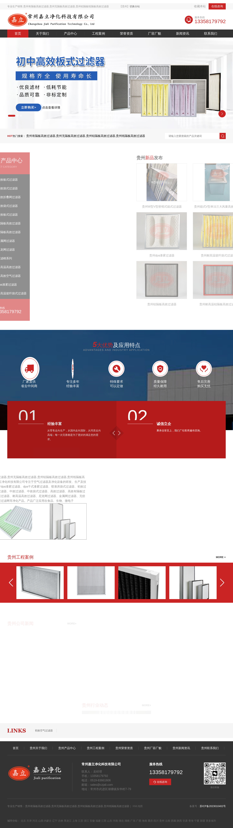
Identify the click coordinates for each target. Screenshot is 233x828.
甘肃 (185, 820)
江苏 (80, 820)
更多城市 (211, 820)
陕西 (179, 820)
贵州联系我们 (210, 748)
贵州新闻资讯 (181, 748)
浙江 (86, 820)
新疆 (202, 820)
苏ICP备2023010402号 (213, 806)
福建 (98, 820)
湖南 (127, 820)
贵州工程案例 (95, 748)
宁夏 (196, 820)
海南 (144, 820)
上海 (74, 820)
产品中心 (70, 33)
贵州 (161, 820)
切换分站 (135, 6)
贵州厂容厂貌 (152, 748)
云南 (167, 820)
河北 (34, 820)
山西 (40, 820)
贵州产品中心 (67, 748)
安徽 (92, 820)
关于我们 (42, 33)
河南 (115, 820)
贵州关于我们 (38, 748)
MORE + (221, 557)
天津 (29, 820)
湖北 (121, 820)
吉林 (60, 820)
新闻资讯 (182, 33)
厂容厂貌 (154, 33)
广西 (138, 820)
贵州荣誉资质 (124, 748)
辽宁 (54, 820)
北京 (23, 820)
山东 (109, 820)
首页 (18, 33)
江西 (103, 820)
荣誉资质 (126, 33)
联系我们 (210, 33)
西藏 (173, 820)
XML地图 (138, 806)
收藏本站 (200, 6)
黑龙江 (68, 820)
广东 (132, 820)
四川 (156, 820)
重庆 (150, 820)
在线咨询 (217, 6)
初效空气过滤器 (44, 730)
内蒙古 (48, 820)
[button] (11, 116)
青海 (190, 820)
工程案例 (98, 33)
